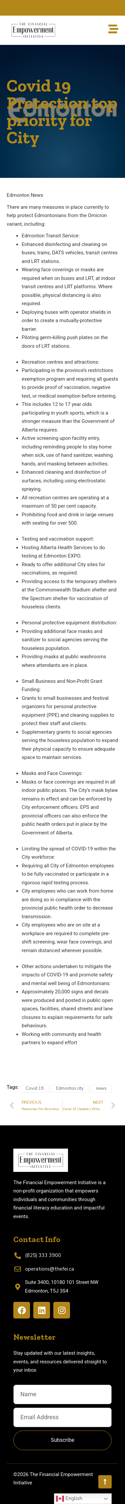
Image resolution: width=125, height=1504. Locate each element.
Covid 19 (35, 1088)
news (101, 1088)
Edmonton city (70, 1088)
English (69, 1499)
